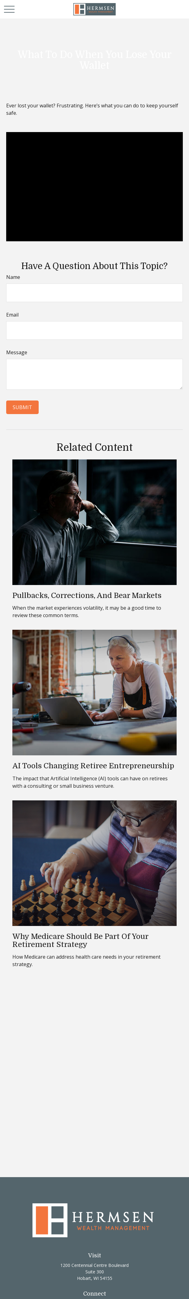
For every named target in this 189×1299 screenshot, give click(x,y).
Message (16, 352)
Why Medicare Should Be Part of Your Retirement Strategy (80, 940)
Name (13, 277)
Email (12, 314)
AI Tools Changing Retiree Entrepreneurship (93, 766)
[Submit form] (22, 407)
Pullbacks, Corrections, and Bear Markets (86, 595)
